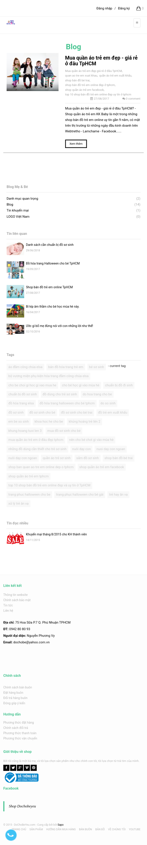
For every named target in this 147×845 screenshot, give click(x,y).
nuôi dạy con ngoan (22, 458)
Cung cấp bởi (45, 824)
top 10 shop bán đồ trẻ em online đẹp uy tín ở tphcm (98, 94)
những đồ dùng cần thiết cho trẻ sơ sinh (37, 449)
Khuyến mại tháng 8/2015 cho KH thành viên (56, 534)
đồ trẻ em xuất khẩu (112, 412)
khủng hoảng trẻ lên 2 (84, 421)
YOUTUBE (134, 829)
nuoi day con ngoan (110, 449)
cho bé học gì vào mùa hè (80, 385)
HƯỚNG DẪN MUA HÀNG (61, 829)
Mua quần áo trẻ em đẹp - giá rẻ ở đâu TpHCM (101, 60)
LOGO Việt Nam (18, 217)
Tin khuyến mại (18, 210)
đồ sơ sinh (16, 412)
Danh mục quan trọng (22, 199)
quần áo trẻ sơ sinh (57, 458)
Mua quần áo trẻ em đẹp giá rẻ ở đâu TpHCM (93, 71)
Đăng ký (124, 8)
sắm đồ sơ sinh (87, 458)
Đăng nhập (104, 8)
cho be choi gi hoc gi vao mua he (32, 385)
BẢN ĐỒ (100, 829)
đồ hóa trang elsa (21, 403)
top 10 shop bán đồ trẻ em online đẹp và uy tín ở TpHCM (49, 485)
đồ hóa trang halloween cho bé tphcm (67, 403)
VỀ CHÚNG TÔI (117, 829)
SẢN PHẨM (36, 829)
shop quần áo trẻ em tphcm (28, 476)
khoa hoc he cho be (49, 421)
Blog (10, 204)
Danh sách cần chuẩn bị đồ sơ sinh (50, 244)
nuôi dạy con (81, 449)
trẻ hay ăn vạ (118, 494)
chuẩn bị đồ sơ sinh (22, 394)
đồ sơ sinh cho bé (42, 412)
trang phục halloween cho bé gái (79, 494)
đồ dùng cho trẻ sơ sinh (60, 394)
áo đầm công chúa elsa (25, 367)
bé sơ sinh (96, 367)
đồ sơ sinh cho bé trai (76, 412)
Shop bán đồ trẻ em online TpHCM (49, 287)
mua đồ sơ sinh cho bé (64, 431)
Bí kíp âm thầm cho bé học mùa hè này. (52, 306)
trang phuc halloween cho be (29, 494)
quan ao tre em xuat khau (81, 75)
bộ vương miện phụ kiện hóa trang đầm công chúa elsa (48, 376)
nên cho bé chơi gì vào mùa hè (91, 440)
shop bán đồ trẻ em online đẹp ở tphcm (90, 85)
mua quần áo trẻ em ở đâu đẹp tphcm (35, 440)
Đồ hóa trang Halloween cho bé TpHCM (53, 263)
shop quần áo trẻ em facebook (84, 89)
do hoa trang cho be (97, 394)
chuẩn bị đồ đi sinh (119, 385)
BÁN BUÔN (85, 829)
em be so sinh (18, 421)
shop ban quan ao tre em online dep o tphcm (41, 467)
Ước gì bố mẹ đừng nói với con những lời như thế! (59, 326)
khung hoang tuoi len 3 (25, 431)
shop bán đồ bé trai (77, 80)
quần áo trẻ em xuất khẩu (115, 75)
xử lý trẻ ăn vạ (18, 504)
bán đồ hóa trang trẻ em (65, 367)
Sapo (61, 824)
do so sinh (108, 403)
